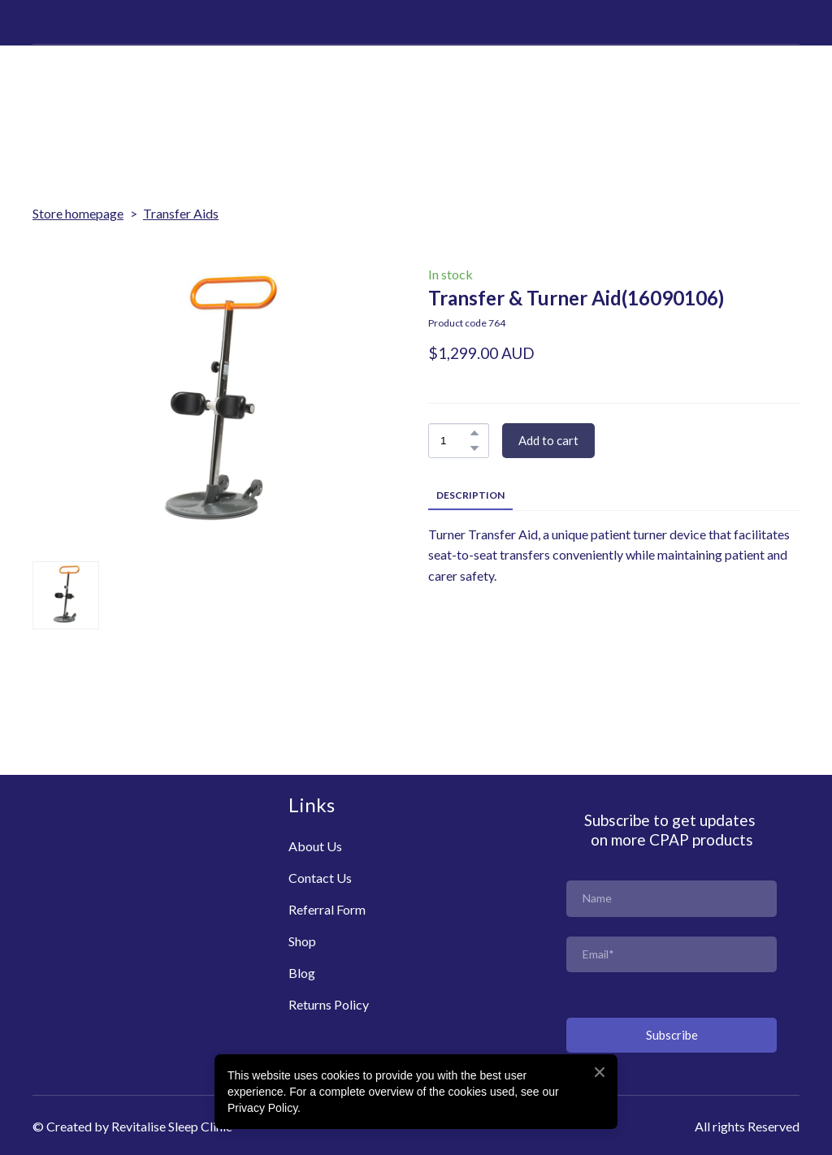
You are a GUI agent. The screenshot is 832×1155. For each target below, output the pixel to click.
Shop (302, 941)
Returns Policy (328, 1004)
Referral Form (327, 909)
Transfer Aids (181, 213)
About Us (315, 846)
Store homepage (78, 213)
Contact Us (320, 877)
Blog (301, 972)
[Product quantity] (454, 440)
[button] (474, 432)
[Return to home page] (87, 83)
